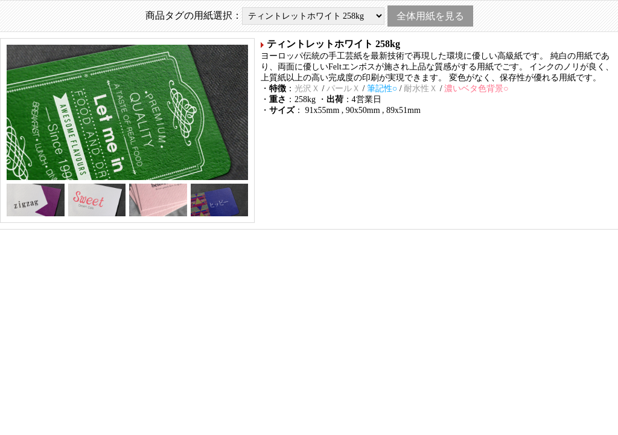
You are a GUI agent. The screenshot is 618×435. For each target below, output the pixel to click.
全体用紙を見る (430, 16)
